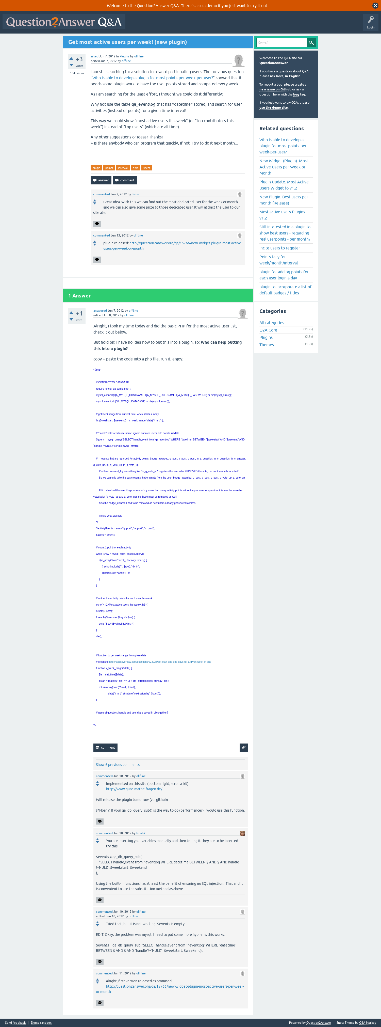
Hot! (174, 25)
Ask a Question (250, 25)
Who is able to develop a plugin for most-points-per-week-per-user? (152, 77)
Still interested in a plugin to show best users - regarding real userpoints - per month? (284, 233)
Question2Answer (273, 63)
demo (212, 5)
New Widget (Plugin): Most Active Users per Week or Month (283, 167)
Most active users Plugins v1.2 (282, 215)
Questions (157, 25)
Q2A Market (367, 1022)
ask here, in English (285, 76)
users (146, 167)
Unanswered (194, 25)
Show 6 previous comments (118, 765)
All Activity (137, 25)
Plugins (124, 56)
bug (296, 94)
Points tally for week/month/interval (278, 260)
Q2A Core (268, 330)
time (135, 167)
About (284, 25)
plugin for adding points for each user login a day (284, 275)
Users (229, 25)
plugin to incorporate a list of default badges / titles (285, 290)
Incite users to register (279, 248)
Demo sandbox (41, 1022)
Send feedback (15, 1022)
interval (123, 167)
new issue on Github (275, 89)
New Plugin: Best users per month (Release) (283, 200)
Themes (266, 344)
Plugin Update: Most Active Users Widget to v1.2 (284, 185)
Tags (213, 25)
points (109, 167)
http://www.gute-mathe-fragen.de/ (134, 789)
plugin (96, 167)
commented (101, 194)
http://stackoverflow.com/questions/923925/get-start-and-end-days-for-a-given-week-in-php (160, 661)
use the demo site (273, 107)
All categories (271, 322)
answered (100, 310)
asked (94, 56)
